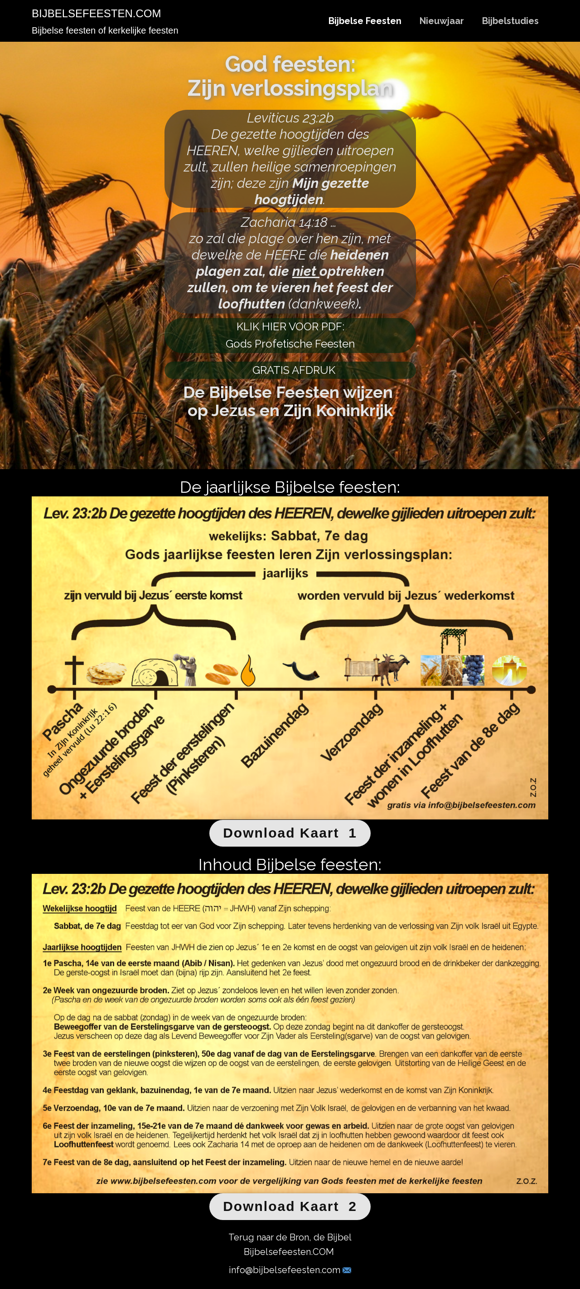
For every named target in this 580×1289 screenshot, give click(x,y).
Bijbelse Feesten (365, 20)
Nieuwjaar (442, 20)
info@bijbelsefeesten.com (290, 1269)
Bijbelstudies (510, 20)
